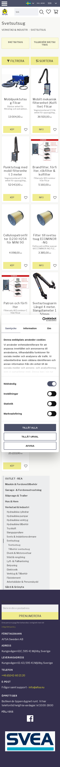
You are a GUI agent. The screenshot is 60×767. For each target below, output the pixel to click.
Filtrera (17, 61)
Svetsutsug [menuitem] (13, 540)
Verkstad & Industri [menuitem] (17, 507)
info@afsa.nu (36, 687)
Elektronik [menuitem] (12, 569)
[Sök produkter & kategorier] (26, 11)
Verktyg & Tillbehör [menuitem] (17, 573)
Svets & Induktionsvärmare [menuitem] (21, 536)
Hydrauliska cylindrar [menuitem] (18, 511)
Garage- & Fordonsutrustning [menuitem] (23, 490)
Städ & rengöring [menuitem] (16, 557)
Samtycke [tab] (10, 328)
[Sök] (41, 11)
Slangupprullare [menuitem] (15, 532)
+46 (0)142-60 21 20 (13, 675)
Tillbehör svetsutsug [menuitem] (19, 549)
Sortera (46, 61)
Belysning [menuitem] (12, 565)
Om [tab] (49, 328)
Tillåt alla (30, 427)
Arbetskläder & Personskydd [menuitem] (22, 581)
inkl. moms (41, 3)
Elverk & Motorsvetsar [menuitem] (19, 553)
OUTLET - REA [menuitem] (13, 478)
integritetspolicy (8, 627)
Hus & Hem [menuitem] (11, 501)
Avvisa (30, 445)
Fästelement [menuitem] (14, 577)
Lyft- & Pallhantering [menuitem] (18, 561)
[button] (4, 3)
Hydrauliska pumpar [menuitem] (17, 516)
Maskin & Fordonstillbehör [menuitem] (21, 484)
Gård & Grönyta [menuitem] (14, 586)
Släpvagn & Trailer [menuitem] (16, 495)
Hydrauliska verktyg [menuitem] (17, 520)
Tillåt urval (29, 436)
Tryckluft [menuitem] (11, 528)
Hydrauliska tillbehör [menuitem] (17, 524)
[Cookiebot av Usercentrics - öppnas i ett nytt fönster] (42, 319)
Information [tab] (30, 328)
